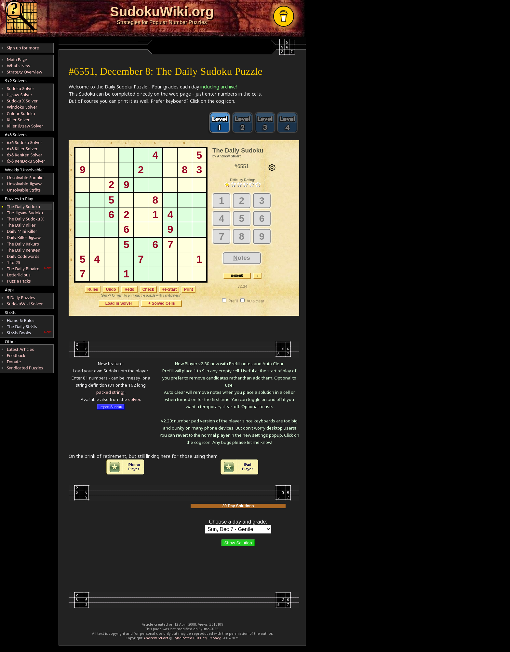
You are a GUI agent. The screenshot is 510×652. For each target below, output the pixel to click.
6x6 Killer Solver (22, 149)
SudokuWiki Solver (25, 304)
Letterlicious (18, 275)
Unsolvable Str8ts (24, 190)
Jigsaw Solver (19, 95)
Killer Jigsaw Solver (25, 126)
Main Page (17, 59)
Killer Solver (18, 120)
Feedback (16, 355)
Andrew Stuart (155, 638)
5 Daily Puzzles (21, 297)
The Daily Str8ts (22, 326)
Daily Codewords (23, 256)
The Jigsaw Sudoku (25, 213)
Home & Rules (20, 320)
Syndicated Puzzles (25, 368)
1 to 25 (13, 262)
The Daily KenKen (23, 250)
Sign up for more (23, 48)
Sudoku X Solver (22, 101)
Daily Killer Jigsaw (24, 237)
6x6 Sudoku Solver (24, 142)
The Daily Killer (21, 225)
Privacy (214, 638)
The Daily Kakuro (23, 244)
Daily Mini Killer (22, 231)
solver (134, 399)
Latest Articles (20, 349)
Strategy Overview (24, 72)
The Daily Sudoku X (25, 219)
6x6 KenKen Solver (24, 155)
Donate (14, 362)
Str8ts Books (19, 333)
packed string (109, 392)
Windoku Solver (22, 107)
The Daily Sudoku (23, 206)
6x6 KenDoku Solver (26, 161)
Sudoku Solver (20, 88)
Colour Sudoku (21, 113)
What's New (18, 66)
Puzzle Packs (19, 281)
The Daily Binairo (23, 269)
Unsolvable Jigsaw (24, 184)
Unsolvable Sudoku (25, 177)
